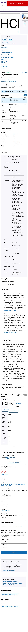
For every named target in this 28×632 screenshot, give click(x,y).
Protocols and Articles (7, 57)
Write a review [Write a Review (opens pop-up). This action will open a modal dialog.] (4, 81)
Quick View (7, 410)
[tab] (4, 9)
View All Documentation (9, 43)
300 (13, 166)
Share (24, 72)
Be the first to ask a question (10, 594)
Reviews (3, 69)
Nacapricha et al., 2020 (10, 332)
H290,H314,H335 (5, 510)
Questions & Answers (4, 65)
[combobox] (14, 542)
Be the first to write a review (10, 607)
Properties (4, 47)
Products (2, 9)
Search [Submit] (14, 552)
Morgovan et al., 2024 (10, 310)
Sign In (4, 91)
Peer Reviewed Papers (4, 61)
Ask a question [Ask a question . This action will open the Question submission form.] (12, 81)
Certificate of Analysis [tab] (6, 526)
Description (4, 50)
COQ (10, 39)
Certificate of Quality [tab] (17, 526)
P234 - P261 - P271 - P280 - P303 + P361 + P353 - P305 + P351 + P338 (13, 485)
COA (5, 39)
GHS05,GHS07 (4, 474)
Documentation (5, 55)
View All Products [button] (14, 462)
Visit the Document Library (9, 570)
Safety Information (6, 52)
